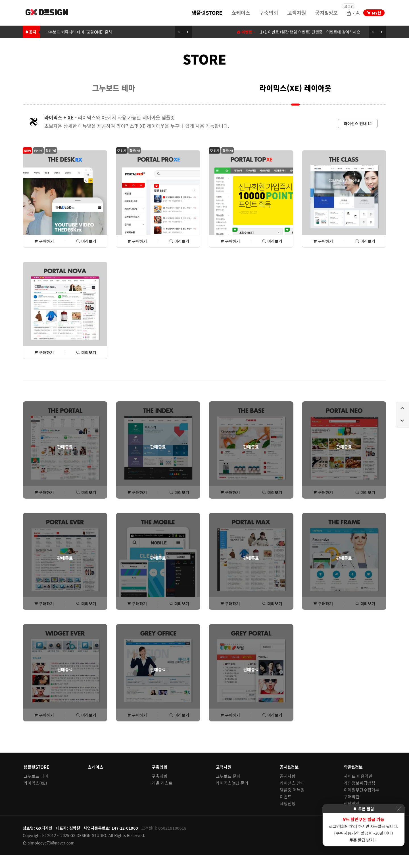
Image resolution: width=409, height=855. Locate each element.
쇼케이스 (240, 12)
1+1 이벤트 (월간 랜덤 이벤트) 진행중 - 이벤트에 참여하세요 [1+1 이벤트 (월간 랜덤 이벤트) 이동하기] (310, 32)
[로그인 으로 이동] (348, 14)
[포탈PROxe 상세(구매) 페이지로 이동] (158, 199)
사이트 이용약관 (358, 776)
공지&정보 (326, 12)
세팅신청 (287, 803)
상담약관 (352, 803)
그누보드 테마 (113, 87)
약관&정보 (353, 767)
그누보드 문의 (228, 776)
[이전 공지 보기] (179, 32)
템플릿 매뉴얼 (292, 790)
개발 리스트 (162, 783)
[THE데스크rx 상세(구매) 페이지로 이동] (65, 199)
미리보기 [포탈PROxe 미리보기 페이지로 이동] (179, 241)
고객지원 (296, 12)
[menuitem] (207, 12)
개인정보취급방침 (359, 783)
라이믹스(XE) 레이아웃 (295, 87)
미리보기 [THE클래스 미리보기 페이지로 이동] (365, 241)
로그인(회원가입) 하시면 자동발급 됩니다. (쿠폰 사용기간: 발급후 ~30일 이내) (363, 829)
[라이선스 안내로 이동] (358, 123)
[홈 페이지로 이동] (47, 13)
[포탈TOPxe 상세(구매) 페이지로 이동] (251, 199)
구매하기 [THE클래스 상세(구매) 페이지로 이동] (323, 241)
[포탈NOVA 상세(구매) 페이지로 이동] (65, 310)
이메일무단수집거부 (361, 790)
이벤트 (285, 797)
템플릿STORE (206, 12)
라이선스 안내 (292, 783)
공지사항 (287, 776)
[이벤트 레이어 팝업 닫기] (398, 809)
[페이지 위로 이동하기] (402, 408)
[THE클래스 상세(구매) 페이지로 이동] (344, 199)
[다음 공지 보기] (187, 32)
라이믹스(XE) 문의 (232, 783)
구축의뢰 (268, 12)
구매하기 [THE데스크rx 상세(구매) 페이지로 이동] (44, 241)
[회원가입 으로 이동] (357, 14)
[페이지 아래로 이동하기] (402, 421)
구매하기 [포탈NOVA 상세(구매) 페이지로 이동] (44, 352)
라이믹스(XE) (35, 783)
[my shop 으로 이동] (374, 13)
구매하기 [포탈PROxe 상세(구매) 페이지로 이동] (137, 241)
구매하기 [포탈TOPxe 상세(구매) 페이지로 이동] (230, 241)
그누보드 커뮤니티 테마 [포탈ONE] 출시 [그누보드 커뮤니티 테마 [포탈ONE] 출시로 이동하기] (78, 32)
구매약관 (352, 797)
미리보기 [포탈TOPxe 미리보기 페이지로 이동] (272, 241)
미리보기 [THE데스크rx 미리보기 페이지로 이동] (86, 241)
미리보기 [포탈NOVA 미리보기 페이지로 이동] (86, 352)
